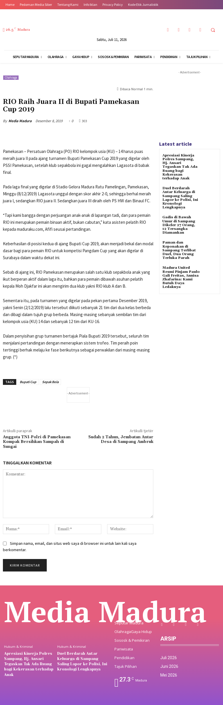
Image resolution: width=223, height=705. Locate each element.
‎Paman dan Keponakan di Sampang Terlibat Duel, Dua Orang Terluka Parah (179, 250)
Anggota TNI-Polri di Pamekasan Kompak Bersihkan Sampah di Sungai (37, 442)
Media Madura (20, 120)
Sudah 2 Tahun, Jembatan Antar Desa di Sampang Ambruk (120, 439)
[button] (213, 30)
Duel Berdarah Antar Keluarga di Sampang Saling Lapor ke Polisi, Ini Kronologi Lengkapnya (180, 198)
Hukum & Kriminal (18, 646)
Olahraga (11, 77)
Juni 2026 (169, 666)
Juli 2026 (168, 657)
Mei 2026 (168, 675)
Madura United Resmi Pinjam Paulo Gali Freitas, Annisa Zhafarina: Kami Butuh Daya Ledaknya (181, 277)
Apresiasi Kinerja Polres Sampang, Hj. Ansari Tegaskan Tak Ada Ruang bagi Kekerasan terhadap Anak (179, 167)
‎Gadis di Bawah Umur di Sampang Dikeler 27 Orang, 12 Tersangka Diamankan (178, 225)
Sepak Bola (50, 382)
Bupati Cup (28, 382)
